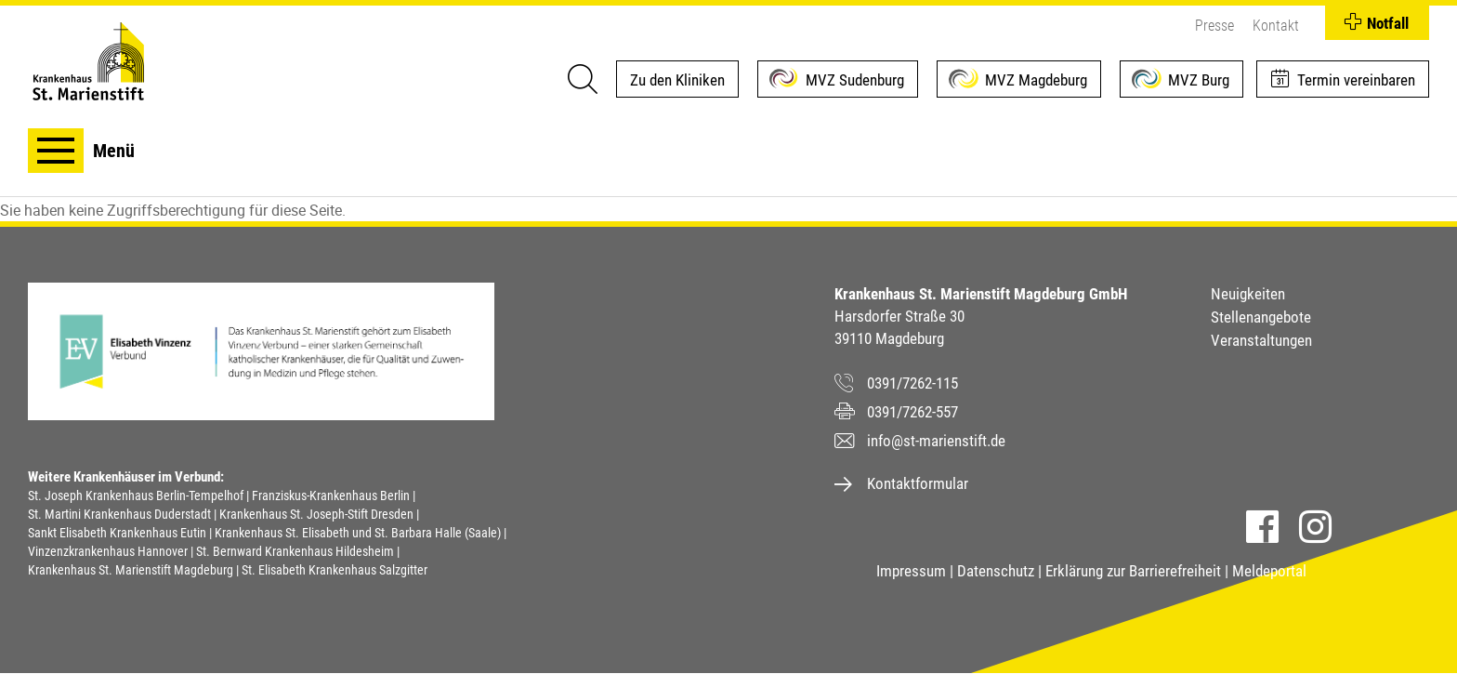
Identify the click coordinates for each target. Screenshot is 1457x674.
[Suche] (581, 79)
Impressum (911, 571)
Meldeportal (1269, 571)
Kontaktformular (917, 483)
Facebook (1262, 526)
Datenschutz (995, 571)
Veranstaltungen (1261, 340)
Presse (1214, 25)
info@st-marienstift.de (936, 440)
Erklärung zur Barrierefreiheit (1133, 571)
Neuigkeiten (1248, 293)
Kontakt (1276, 25)
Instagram (1315, 526)
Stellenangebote (1261, 317)
